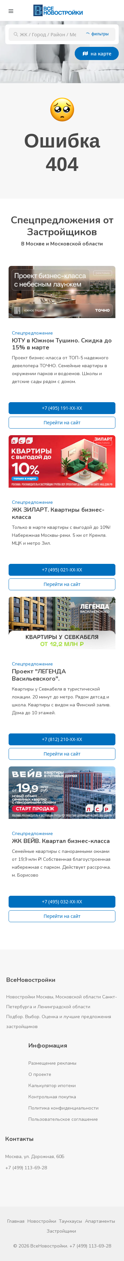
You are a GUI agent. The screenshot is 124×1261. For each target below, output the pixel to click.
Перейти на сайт (62, 422)
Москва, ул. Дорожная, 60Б (34, 1156)
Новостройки (41, 1221)
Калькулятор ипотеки (52, 1086)
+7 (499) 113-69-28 (26, 1168)
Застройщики (61, 1231)
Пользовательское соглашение (63, 1119)
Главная (15, 1221)
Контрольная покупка (52, 1097)
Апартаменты (100, 1221)
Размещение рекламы (52, 1063)
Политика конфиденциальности (63, 1108)
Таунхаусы (70, 1221)
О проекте (39, 1074)
